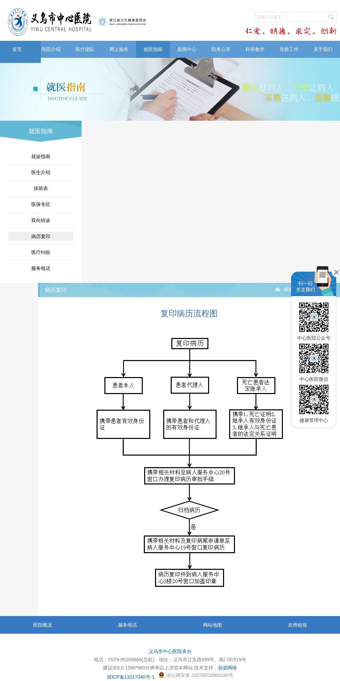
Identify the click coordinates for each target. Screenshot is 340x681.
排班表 (41, 188)
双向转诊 (40, 220)
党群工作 (289, 49)
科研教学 (255, 49)
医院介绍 (51, 49)
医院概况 (42, 625)
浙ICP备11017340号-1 (130, 677)
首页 (17, 49)
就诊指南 (40, 156)
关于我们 (323, 49)
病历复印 (40, 236)
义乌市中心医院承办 (170, 651)
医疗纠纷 (40, 252)
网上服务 (119, 49)
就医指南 (153, 49)
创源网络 (227, 667)
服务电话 (40, 268)
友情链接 (297, 625)
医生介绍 (40, 172)
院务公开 (221, 49)
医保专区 (40, 204)
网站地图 (212, 625)
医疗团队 (85, 49)
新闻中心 (187, 49)
